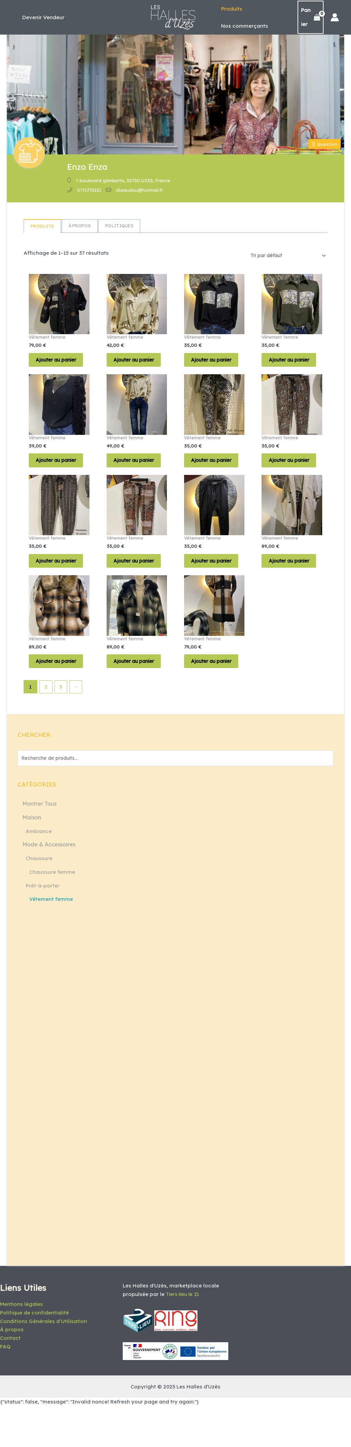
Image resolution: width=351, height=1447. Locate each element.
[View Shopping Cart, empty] (310, 17)
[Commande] (283, 256)
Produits (230, 8)
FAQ (5, 1387)
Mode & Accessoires (48, 885)
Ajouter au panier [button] (52, 365)
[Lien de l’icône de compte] (334, 17)
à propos (80, 225)
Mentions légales (21, 1345)
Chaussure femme (52, 913)
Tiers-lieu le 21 (184, 1335)
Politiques (119, 225)
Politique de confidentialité (34, 1353)
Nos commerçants (242, 26)
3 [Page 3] (61, 727)
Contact (10, 1378)
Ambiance (39, 872)
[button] (43, 17)
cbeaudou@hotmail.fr (139, 190)
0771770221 (89, 190)
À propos (12, 1370)
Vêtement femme (51, 940)
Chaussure (39, 899)
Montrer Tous (39, 845)
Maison (31, 858)
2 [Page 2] (46, 727)
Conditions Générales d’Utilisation (43, 1361)
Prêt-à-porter (43, 926)
